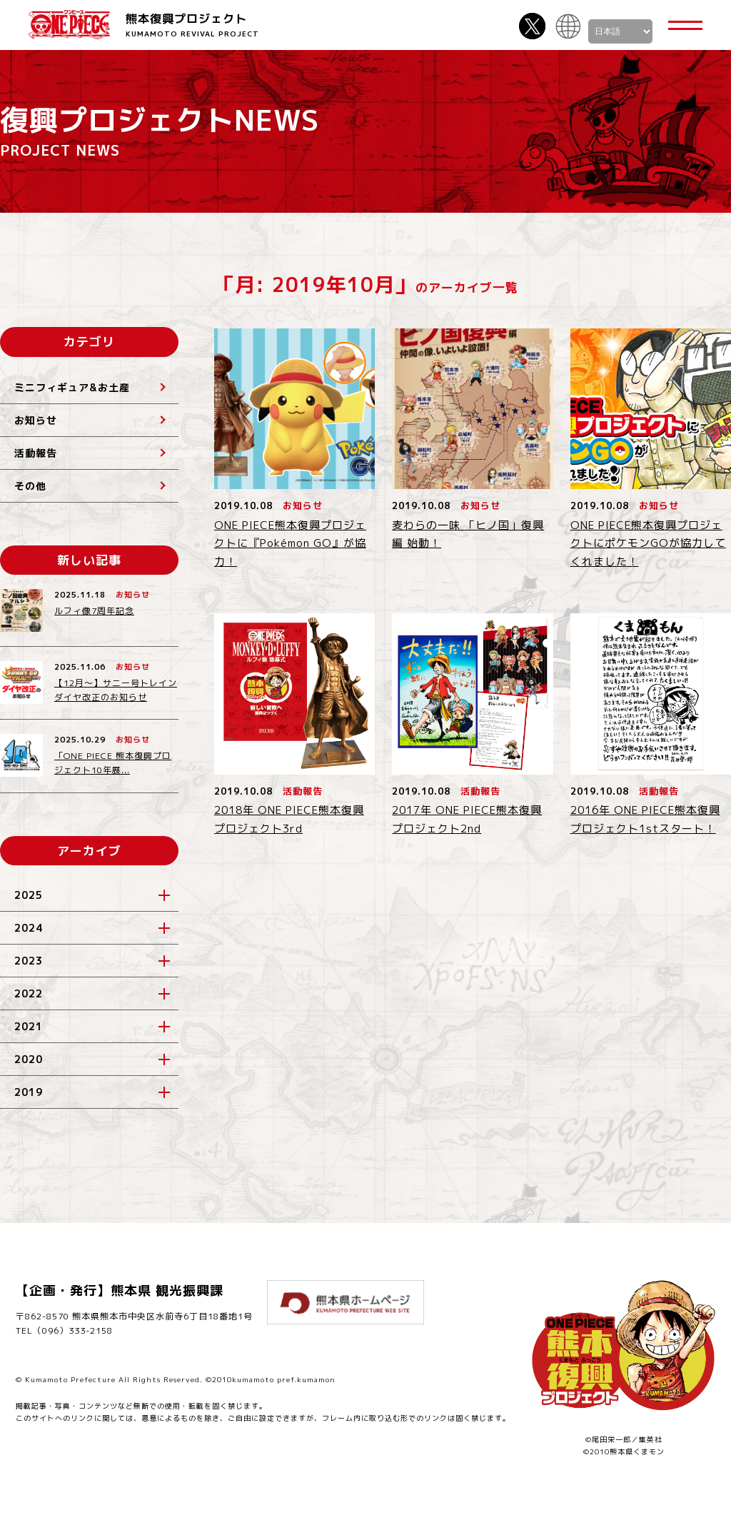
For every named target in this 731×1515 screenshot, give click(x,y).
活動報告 (35, 453)
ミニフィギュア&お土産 (72, 387)
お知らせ (35, 420)
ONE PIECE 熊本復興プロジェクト (69, 24)
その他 (30, 486)
